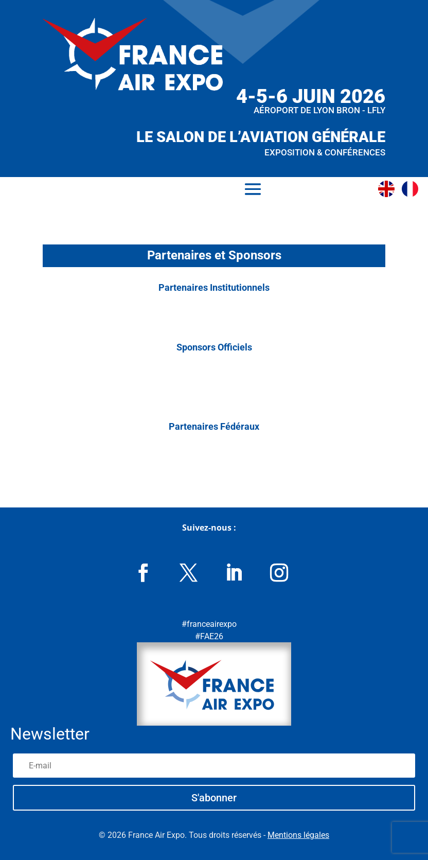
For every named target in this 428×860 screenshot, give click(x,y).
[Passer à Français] (412, 189)
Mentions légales (298, 835)
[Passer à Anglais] (389, 189)
